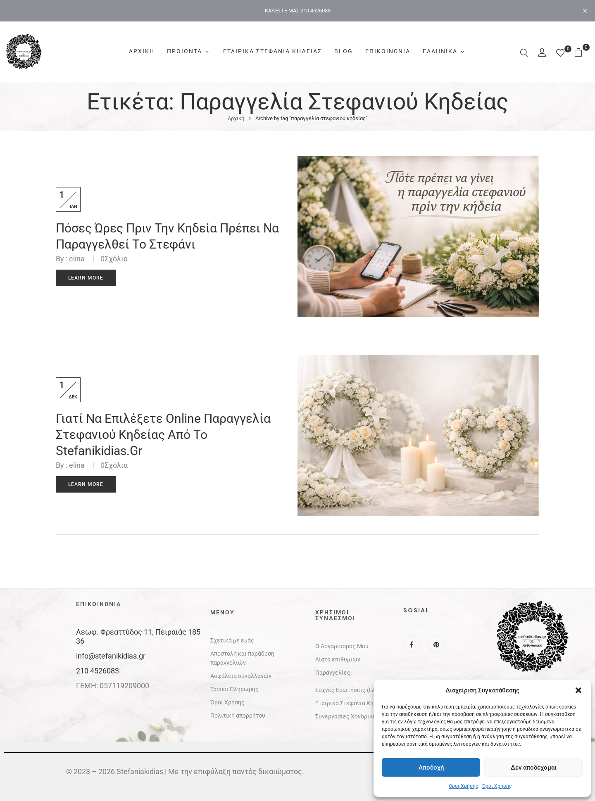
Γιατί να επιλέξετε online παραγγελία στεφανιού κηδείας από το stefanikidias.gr (163, 434)
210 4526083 (97, 670)
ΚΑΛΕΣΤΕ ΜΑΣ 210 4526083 (298, 10)
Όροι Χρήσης (463, 786)
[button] (578, 690)
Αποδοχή (431, 767)
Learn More (85, 278)
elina (77, 258)
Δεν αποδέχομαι (534, 767)
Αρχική (236, 118)
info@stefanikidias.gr (110, 656)
